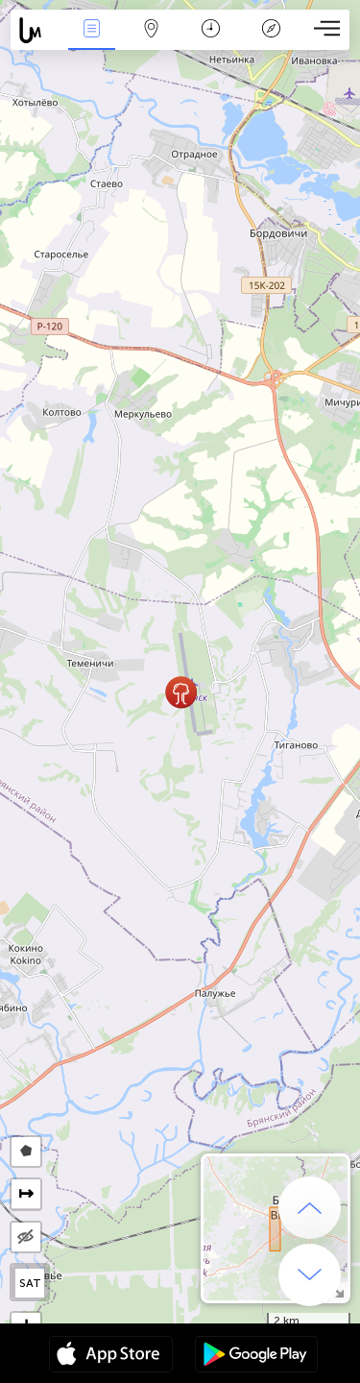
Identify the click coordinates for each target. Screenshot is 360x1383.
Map (151, 30)
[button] (181, 692)
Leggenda (270, 30)
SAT (30, 1283)
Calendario (211, 30)
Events (91, 30)
